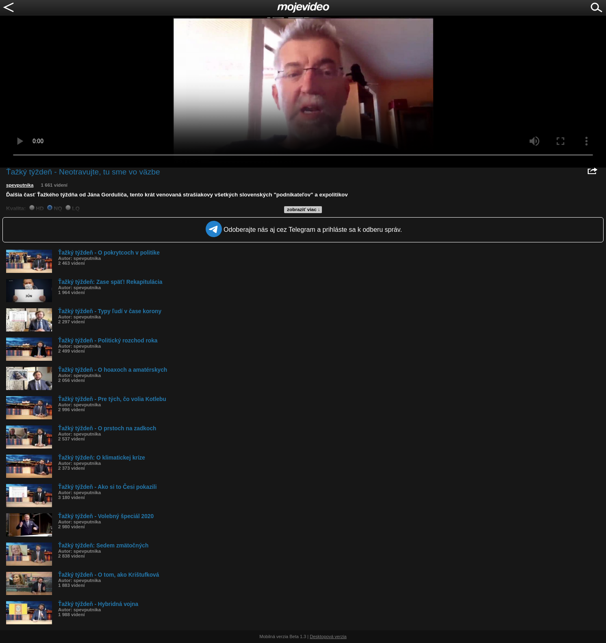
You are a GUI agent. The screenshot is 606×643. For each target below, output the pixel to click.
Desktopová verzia (328, 636)
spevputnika (19, 185)
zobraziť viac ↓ (303, 209)
